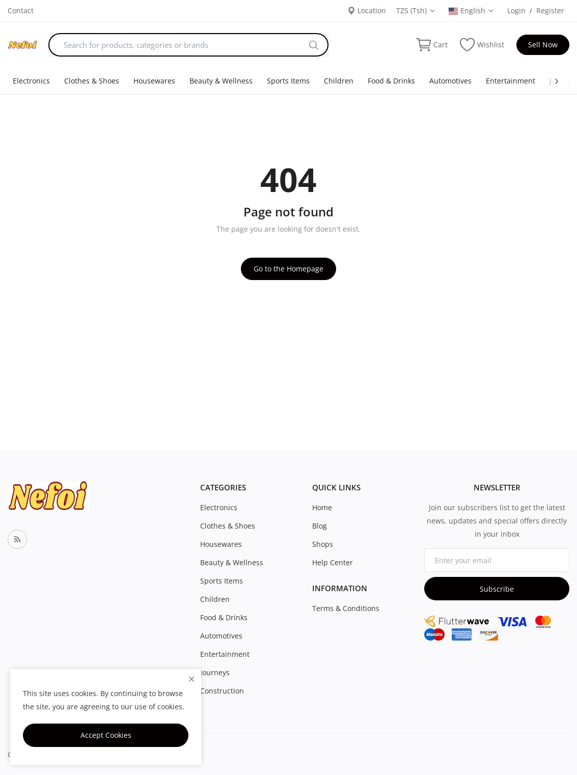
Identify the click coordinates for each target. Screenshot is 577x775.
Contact (21, 10)
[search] (313, 45)
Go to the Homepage (288, 268)
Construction (222, 691)
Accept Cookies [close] (105, 735)
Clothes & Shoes (91, 81)
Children (338, 81)
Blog (319, 526)
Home (322, 507)
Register (550, 10)
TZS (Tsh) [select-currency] (416, 10)
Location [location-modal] (366, 10)
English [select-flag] (471, 10)
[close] (191, 679)
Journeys (215, 672)
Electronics (31, 81)
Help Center (332, 562)
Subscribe (497, 589)
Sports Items (288, 81)
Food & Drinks (391, 81)
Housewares (154, 81)
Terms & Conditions (345, 608)
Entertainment (510, 81)
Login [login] (516, 10)
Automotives (450, 81)
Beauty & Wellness (221, 81)
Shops (322, 544)
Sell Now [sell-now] (543, 44)
